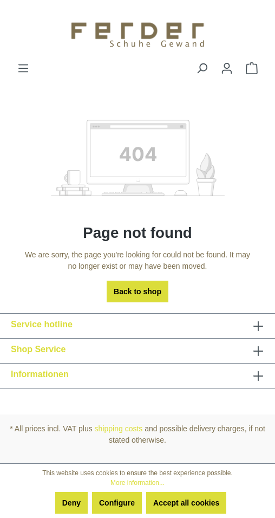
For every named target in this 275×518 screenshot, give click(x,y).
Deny (71, 502)
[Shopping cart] (251, 68)
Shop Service (38, 349)
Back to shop (137, 291)
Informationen (40, 374)
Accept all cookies (186, 502)
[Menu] (23, 68)
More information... (137, 483)
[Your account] (226, 68)
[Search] (201, 68)
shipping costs (119, 428)
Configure (117, 502)
